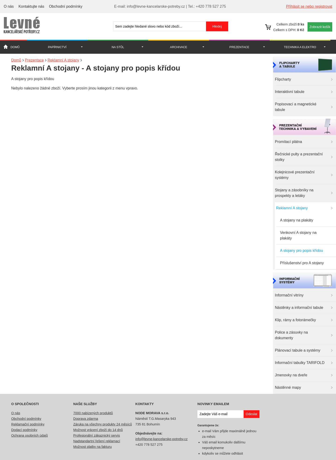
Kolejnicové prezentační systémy (295, 175)
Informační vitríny (289, 295)
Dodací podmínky (24, 430)
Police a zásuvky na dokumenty (291, 335)
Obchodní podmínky (65, 6)
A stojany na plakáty (296, 220)
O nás (9, 6)
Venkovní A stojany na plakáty (298, 235)
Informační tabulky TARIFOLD (300, 363)
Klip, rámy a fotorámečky (295, 320)
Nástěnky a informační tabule (299, 308)
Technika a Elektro (300, 47)
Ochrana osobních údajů (29, 435)
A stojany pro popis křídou (301, 251)
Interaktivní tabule (289, 92)
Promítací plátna (288, 142)
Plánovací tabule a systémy (297, 350)
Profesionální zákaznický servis (96, 435)
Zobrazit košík (319, 27)
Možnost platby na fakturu (92, 447)
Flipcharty (283, 79)
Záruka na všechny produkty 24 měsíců (102, 424)
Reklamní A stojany (292, 208)
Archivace (178, 47)
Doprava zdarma (85, 419)
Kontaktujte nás (31, 6)
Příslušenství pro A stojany (302, 263)
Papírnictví (57, 47)
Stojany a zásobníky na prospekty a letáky (294, 193)
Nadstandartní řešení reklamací (96, 441)
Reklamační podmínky (27, 424)
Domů (15, 47)
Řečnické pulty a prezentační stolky (299, 157)
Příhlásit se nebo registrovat (309, 6)
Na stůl (118, 47)
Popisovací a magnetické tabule (295, 107)
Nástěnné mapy (288, 387)
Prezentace (239, 47)
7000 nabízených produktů (93, 413)
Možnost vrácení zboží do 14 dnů (98, 430)
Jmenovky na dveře (291, 375)
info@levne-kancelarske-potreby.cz (161, 439)
